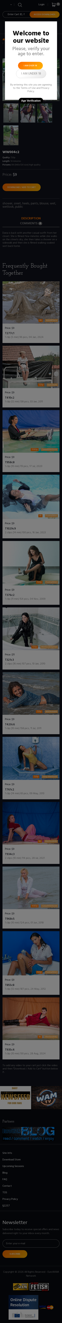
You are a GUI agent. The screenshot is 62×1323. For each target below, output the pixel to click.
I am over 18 (30, 66)
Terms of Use (28, 88)
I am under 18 (31, 73)
